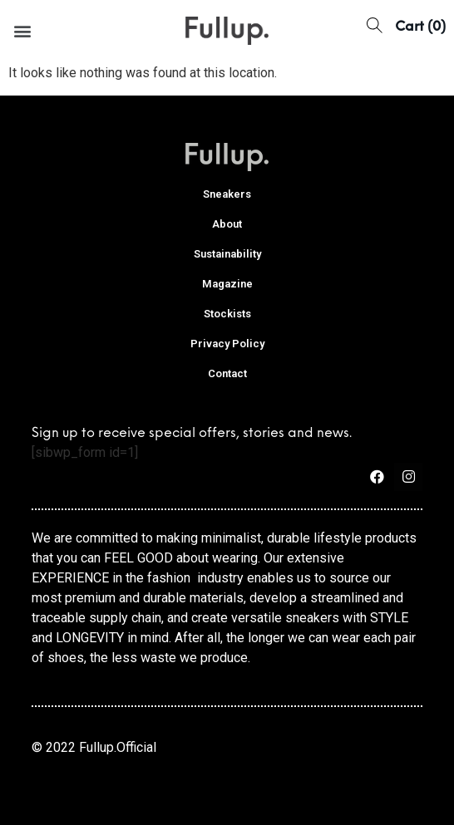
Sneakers (227, 194)
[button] (22, 30)
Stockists (227, 313)
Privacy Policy (227, 343)
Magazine (227, 283)
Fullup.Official (117, 747)
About (227, 224)
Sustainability (227, 254)
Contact (227, 373)
